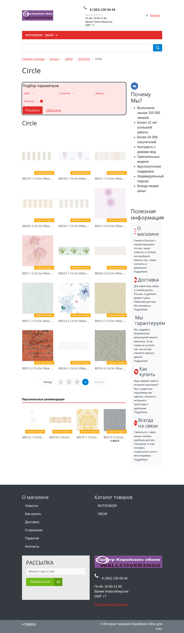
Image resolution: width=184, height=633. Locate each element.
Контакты (32, 546)
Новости (31, 505)
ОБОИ (102, 514)
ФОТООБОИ (107, 505)
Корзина (155, 15)
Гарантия (32, 538)
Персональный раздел (112, 604)
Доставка (32, 522)
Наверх (29, 624)
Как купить (33, 514)
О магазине (34, 530)
